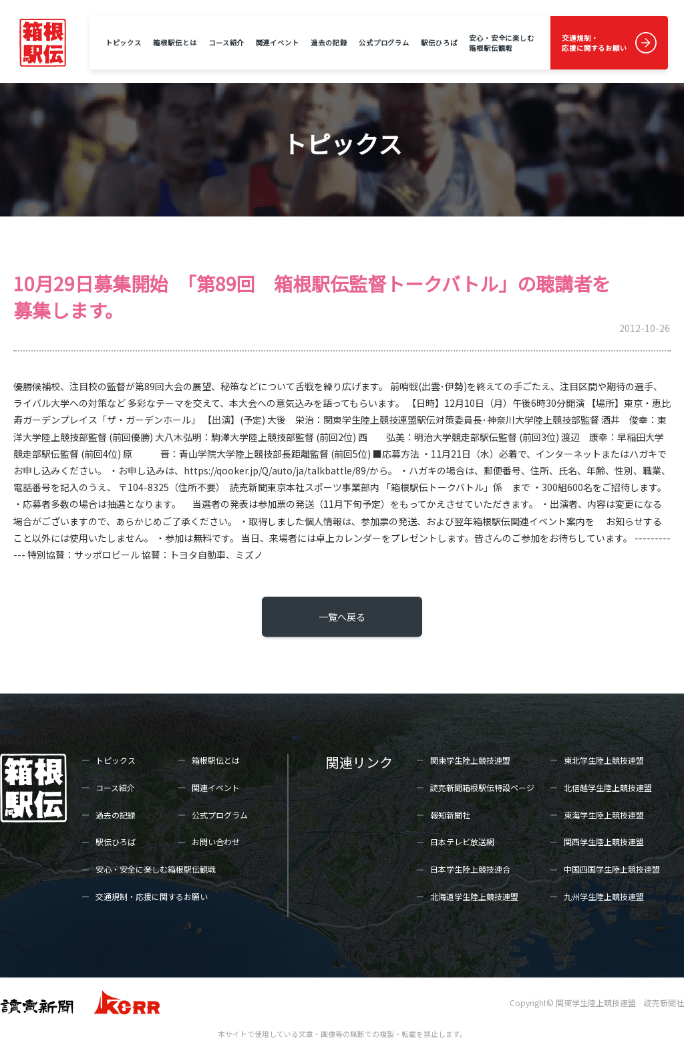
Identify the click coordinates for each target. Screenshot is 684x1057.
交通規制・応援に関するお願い (594, 43)
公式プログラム (384, 42)
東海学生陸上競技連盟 (604, 814)
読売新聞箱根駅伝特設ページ (482, 787)
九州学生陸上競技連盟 (604, 896)
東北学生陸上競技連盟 (604, 760)
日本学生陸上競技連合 (470, 869)
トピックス (124, 42)
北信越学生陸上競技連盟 (608, 787)
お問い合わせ (216, 841)
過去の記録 (329, 42)
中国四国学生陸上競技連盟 (612, 869)
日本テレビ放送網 (462, 841)
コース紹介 (226, 42)
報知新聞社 (450, 814)
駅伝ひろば (439, 42)
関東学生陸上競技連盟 (470, 760)
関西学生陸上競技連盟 (604, 841)
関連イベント (277, 42)
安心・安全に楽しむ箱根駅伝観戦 (501, 43)
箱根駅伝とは (174, 42)
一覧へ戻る (342, 616)
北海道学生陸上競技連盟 (474, 896)
